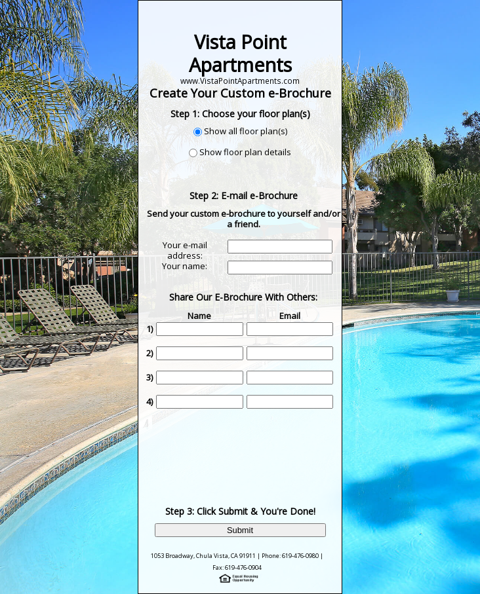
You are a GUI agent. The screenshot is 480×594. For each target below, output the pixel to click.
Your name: (184, 266)
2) (149, 353)
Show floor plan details (245, 152)
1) (149, 329)
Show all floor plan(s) (245, 131)
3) (149, 377)
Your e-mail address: (185, 250)
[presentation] (244, 447)
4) (149, 401)
